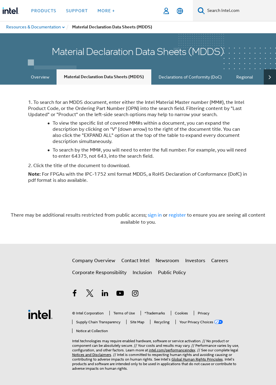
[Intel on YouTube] (120, 294)
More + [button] (106, 10)
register (177, 215)
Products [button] (43, 10)
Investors (195, 261)
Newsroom (167, 261)
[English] (180, 10)
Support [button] (77, 10)
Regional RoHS (250, 77)
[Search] (201, 10)
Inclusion (142, 273)
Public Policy (172, 273)
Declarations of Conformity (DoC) (190, 77)
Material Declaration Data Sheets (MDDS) (104, 77)
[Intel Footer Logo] (40, 314)
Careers (219, 261)
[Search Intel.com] (240, 10)
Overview (40, 77)
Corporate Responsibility (99, 273)
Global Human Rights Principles (197, 359)
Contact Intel (135, 261)
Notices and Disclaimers (91, 354)
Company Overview (93, 261)
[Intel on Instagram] (135, 294)
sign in (155, 215)
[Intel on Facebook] (75, 294)
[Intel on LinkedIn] (105, 294)
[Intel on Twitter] (90, 294)
